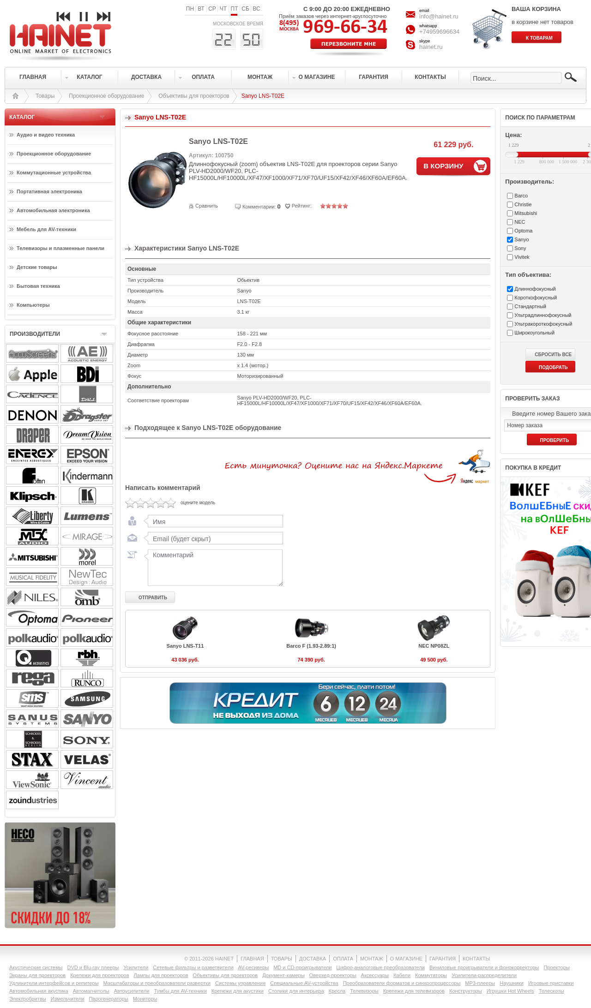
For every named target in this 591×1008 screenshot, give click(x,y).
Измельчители (67, 999)
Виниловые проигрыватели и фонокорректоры (484, 967)
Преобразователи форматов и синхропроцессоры (402, 983)
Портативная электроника (49, 191)
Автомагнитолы (91, 991)
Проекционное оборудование (106, 96)
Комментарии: (259, 206)
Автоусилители (132, 991)
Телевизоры (364, 991)
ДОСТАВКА (312, 958)
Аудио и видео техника (46, 134)
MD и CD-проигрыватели (302, 967)
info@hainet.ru (438, 16)
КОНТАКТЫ (476, 958)
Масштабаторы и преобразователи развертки (157, 983)
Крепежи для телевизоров (414, 991)
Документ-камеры (283, 975)
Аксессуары (375, 975)
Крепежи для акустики (237, 991)
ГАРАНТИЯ (442, 958)
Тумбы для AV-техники (180, 991)
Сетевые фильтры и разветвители (193, 967)
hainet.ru (431, 46)
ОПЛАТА (343, 958)
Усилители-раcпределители (484, 975)
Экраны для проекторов (37, 975)
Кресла (337, 991)
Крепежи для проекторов (99, 975)
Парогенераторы (108, 999)
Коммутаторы (431, 975)
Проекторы (556, 967)
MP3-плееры (480, 983)
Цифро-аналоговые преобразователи (380, 967)
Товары (45, 96)
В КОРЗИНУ (443, 166)
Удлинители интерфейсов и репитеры (54, 983)
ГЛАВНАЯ (252, 958)
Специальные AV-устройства (304, 983)
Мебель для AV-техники (46, 229)
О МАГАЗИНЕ (406, 958)
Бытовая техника (38, 286)
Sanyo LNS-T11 (185, 646)
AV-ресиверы (253, 967)
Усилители (135, 967)
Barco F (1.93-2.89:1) (311, 646)
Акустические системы (35, 967)
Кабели (401, 975)
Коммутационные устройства (54, 172)
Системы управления (240, 983)
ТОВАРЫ (281, 958)
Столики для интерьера (296, 991)
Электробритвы (27, 999)
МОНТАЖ (371, 958)
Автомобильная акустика (38, 991)
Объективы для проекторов (193, 96)
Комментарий (213, 567)
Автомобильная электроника (53, 210)
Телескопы (551, 991)
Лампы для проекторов (161, 975)
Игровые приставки (551, 983)
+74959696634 (439, 31)
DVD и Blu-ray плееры (93, 967)
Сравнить (206, 206)
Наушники (511, 983)
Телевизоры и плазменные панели (60, 248)
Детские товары (37, 267)
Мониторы (145, 999)
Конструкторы (465, 991)
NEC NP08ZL (433, 646)
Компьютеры (33, 305)
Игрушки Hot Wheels (510, 991)
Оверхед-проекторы (332, 975)
